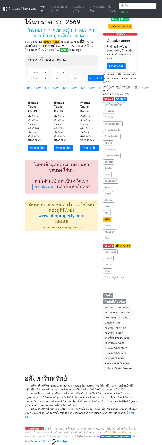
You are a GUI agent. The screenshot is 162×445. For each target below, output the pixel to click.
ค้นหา (124, 11)
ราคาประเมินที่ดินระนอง (117, 363)
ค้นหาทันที (96, 78)
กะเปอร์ (108, 258)
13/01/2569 (88, 87)
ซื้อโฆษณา (112, 8)
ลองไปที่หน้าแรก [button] (44, 186)
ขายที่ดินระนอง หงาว (115, 353)
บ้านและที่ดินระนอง (19, 9)
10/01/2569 (34, 87)
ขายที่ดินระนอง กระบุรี (116, 348)
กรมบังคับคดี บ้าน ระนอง (117, 317)
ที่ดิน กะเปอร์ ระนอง (115, 358)
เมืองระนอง (110, 252)
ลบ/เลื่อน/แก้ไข (78, 8)
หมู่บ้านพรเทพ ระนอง (115, 327)
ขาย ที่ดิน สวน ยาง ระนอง (118, 338)
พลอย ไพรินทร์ (45, 441)
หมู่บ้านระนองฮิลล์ (114, 332)
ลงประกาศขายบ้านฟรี (59, 8)
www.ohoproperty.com (61, 215)
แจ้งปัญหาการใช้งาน (120, 26)
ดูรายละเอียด (37, 147)
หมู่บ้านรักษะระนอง (114, 343)
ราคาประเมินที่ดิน (97, 8)
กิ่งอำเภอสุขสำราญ (114, 277)
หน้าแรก (44, 8)
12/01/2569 (70, 87)
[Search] (137, 6)
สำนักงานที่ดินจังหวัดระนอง (118, 368)
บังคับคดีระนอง (112, 322)
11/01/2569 (52, 87)
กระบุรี (108, 264)
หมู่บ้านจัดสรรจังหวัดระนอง (118, 312)
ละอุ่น (107, 271)
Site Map (61, 441)
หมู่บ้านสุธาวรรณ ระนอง (117, 307)
